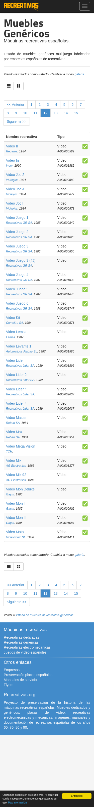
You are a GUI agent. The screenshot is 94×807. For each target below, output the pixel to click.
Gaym (10, 494)
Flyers (8, 685)
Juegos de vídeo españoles (25, 652)
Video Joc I (14, 203)
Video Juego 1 (17, 218)
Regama (11, 151)
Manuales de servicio (20, 680)
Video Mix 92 (16, 475)
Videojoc (12, 180)
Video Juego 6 (17, 303)
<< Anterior (15, 105)
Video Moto (15, 532)
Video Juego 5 (17, 289)
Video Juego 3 (17, 246)
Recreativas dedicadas (21, 637)
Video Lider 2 (16, 375)
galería (79, 74)
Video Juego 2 (17, 232)
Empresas (12, 670)
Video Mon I (15, 503)
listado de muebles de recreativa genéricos (44, 615)
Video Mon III (16, 518)
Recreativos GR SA (19, 223)
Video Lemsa (16, 332)
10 (25, 113)
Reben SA (13, 423)
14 (66, 113)
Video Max (14, 432)
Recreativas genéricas (21, 642)
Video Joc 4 (15, 189)
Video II (12, 146)
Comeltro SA (14, 323)
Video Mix (13, 460)
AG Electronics (16, 465)
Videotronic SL (16, 537)
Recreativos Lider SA (20, 365)
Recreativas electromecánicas (27, 647)
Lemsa (10, 337)
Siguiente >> (17, 121)
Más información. (18, 802)
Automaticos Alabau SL (21, 351)
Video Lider (15, 360)
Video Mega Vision (20, 446)
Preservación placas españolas (28, 675)
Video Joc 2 (15, 175)
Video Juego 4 (17, 275)
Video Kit (13, 318)
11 (35, 113)
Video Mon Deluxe (20, 489)
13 (56, 113)
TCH (9, 451)
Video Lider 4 (16, 389)
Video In (12, 160)
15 (76, 113)
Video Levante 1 (18, 346)
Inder (9, 165)
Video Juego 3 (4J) (20, 260)
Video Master (16, 418)
